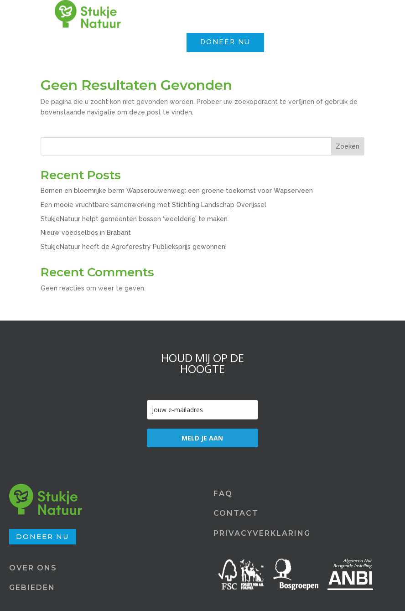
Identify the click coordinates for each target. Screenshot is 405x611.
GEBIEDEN (32, 587)
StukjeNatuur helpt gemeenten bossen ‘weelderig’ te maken (134, 219)
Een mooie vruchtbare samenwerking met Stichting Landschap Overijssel (153, 204)
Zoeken (347, 146)
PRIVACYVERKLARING (262, 533)
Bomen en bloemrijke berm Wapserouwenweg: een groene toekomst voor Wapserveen (177, 190)
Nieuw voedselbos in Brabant (86, 232)
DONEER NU (225, 42)
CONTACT (236, 513)
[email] (202, 409)
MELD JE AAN (202, 438)
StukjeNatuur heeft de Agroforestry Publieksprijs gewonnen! (134, 246)
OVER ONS (33, 568)
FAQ (223, 493)
